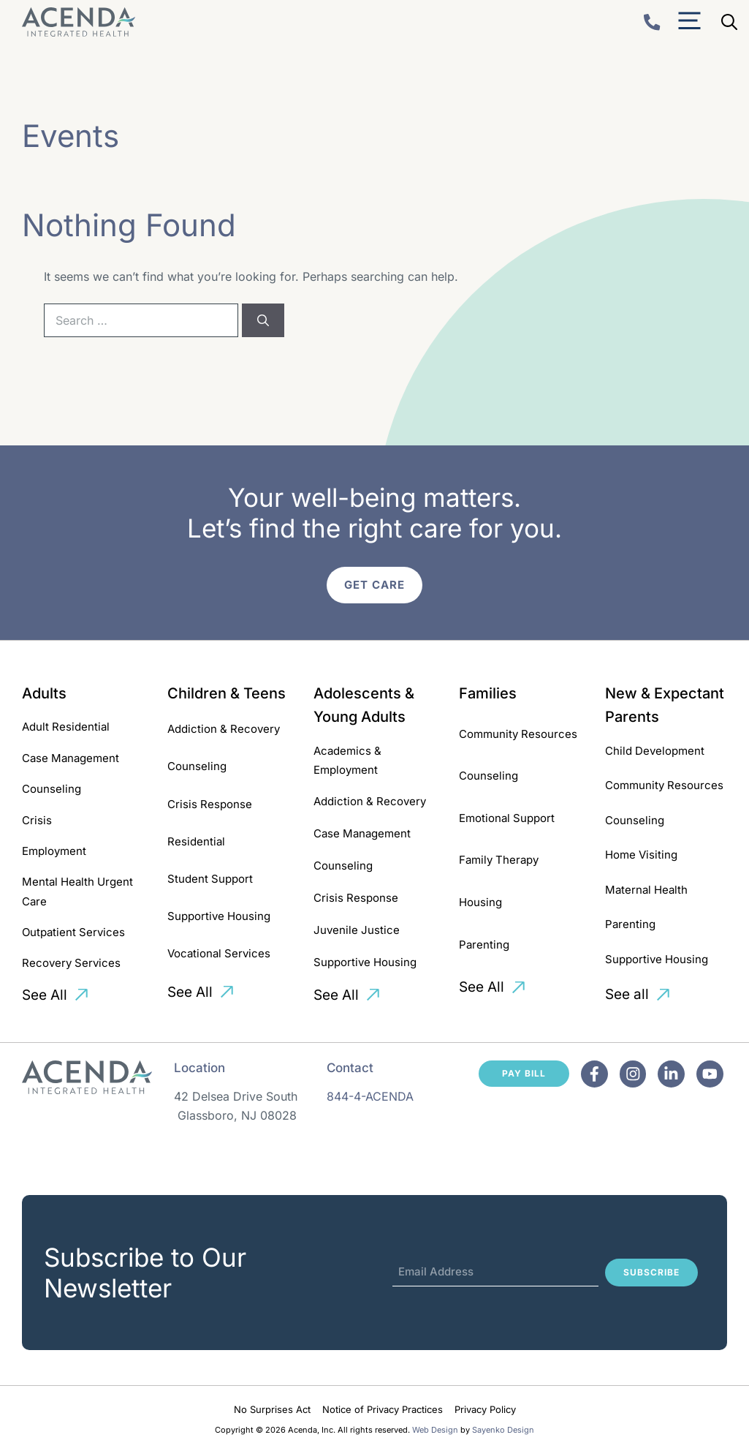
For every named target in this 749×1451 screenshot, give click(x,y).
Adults (44, 693)
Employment (54, 851)
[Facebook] (594, 1074)
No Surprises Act (272, 1409)
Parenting (484, 944)
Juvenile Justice (356, 930)
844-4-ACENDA (370, 1096)
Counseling (51, 789)
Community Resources (518, 734)
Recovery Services (71, 963)
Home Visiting (641, 855)
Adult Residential (66, 727)
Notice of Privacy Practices (382, 1409)
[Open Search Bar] (729, 22)
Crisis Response (209, 804)
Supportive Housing (218, 916)
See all (627, 994)
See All (44, 995)
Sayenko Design (503, 1430)
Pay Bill (524, 1073)
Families (488, 693)
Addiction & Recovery (223, 729)
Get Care (374, 585)
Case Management (70, 758)
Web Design (435, 1430)
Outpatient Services (73, 932)
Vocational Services (218, 953)
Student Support (210, 879)
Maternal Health (646, 890)
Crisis (37, 820)
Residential (196, 841)
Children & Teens (226, 693)
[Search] (263, 320)
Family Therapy (499, 860)
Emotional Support (507, 818)
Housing (480, 902)
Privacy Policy (485, 1409)
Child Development (654, 751)
